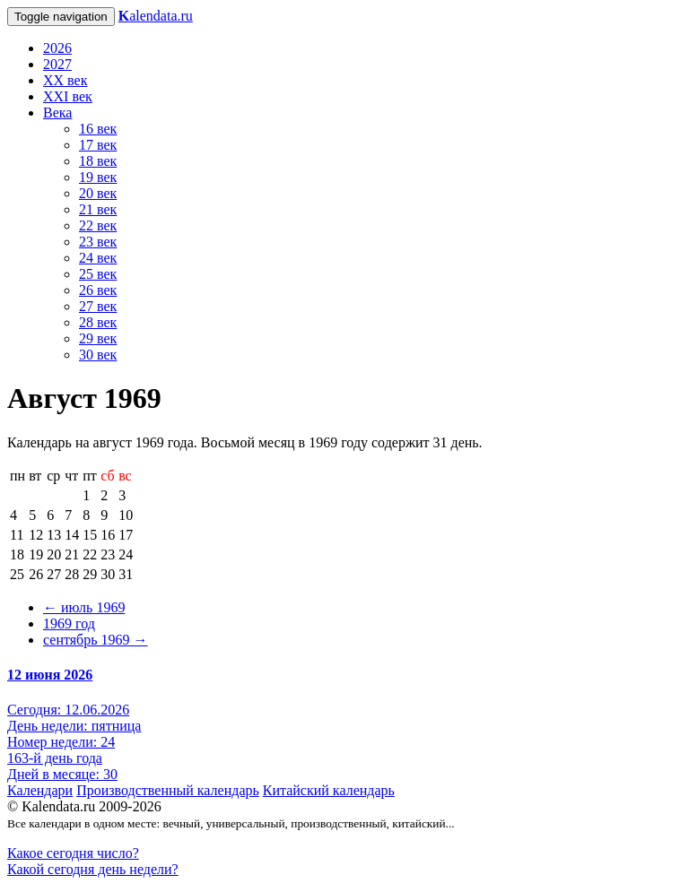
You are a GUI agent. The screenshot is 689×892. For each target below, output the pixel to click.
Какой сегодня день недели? (93, 869)
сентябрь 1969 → (95, 639)
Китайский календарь (329, 790)
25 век (98, 273)
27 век (98, 306)
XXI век (67, 96)
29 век (98, 338)
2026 (57, 48)
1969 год (69, 623)
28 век (98, 322)
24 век (98, 257)
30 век (98, 354)
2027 (57, 64)
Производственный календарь (167, 790)
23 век (98, 241)
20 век (98, 193)
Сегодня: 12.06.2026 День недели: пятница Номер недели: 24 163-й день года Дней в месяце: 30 (74, 742)
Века (57, 112)
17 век (98, 144)
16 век (98, 128)
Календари (40, 790)
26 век (98, 290)
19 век (98, 177)
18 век (98, 161)
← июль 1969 (84, 607)
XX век (65, 80)
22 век (98, 225)
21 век (98, 209)
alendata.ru (155, 15)
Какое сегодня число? (73, 853)
